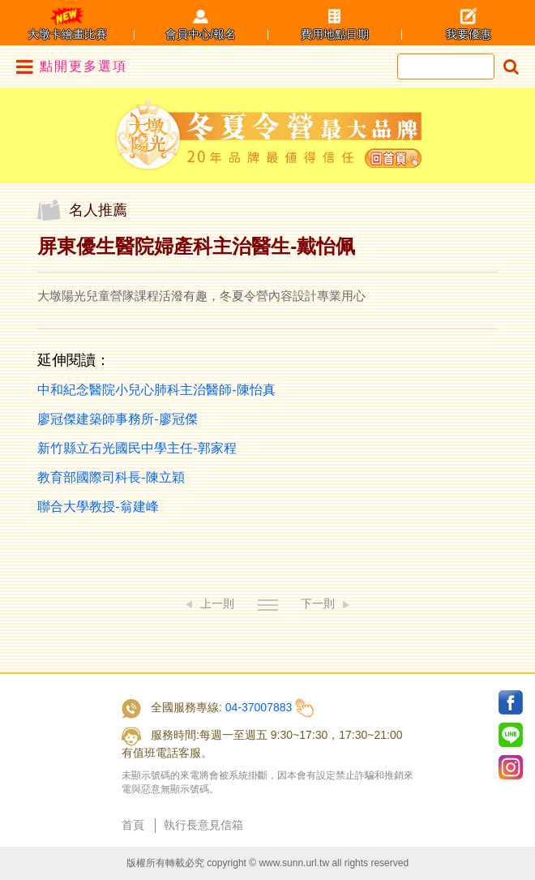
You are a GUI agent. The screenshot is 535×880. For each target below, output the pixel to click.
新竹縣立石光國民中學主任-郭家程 (136, 448)
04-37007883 (259, 707)
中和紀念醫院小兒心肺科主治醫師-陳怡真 (156, 390)
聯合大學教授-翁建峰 (97, 506)
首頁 (133, 824)
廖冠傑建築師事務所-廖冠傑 (117, 419)
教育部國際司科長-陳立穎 (110, 477)
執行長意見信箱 (203, 824)
